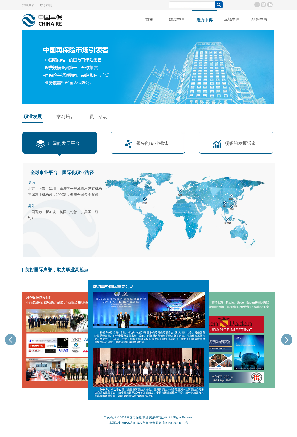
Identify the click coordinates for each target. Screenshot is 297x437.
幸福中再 (232, 19)
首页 (149, 19)
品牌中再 (259, 19)
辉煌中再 (177, 19)
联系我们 (46, 5)
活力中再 (204, 20)
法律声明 (28, 5)
